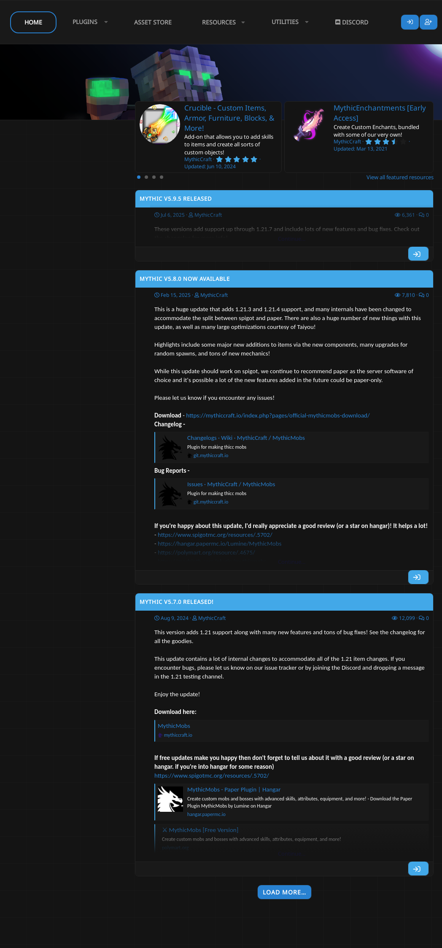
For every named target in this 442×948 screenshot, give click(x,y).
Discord (351, 22)
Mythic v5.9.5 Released (176, 198)
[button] (88, 22)
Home (33, 22)
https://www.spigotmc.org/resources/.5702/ (211, 775)
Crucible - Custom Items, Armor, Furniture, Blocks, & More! (229, 118)
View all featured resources (400, 177)
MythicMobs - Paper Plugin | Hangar (234, 789)
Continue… (291, 238)
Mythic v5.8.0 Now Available (185, 279)
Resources (219, 22)
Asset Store (153, 22)
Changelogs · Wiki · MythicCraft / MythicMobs (246, 438)
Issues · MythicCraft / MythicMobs (231, 484)
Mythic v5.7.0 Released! (177, 602)
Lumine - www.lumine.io (408, 940)
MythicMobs (174, 726)
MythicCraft (214, 295)
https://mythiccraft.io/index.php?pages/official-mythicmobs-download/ (278, 415)
